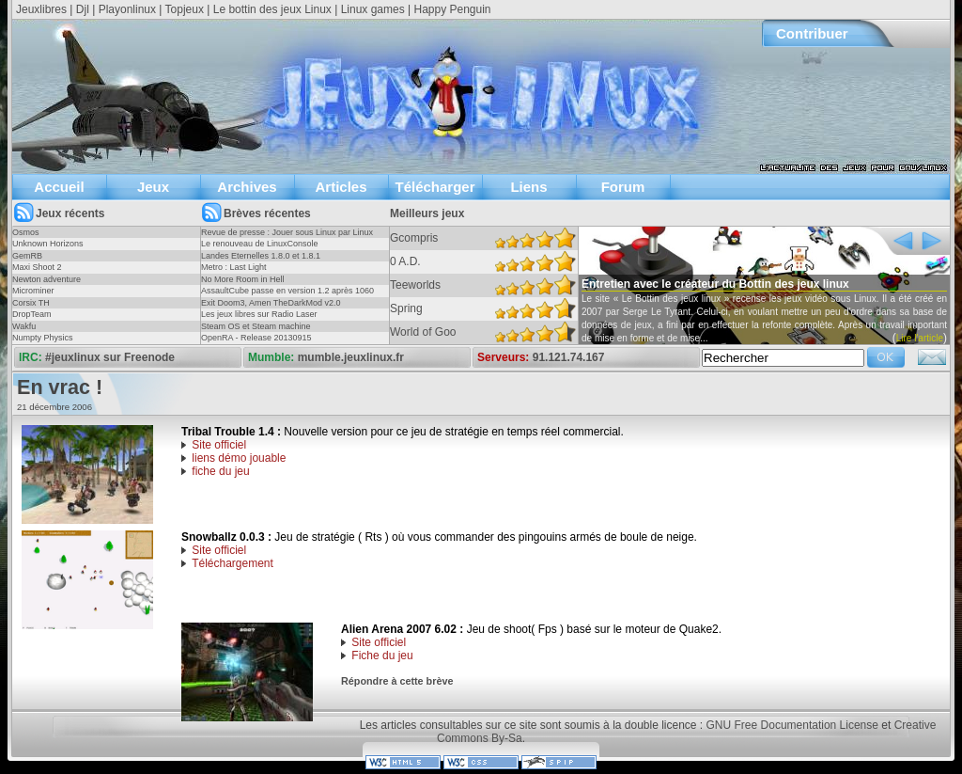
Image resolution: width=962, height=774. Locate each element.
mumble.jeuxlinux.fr (351, 357)
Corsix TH (31, 303)
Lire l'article (919, 338)
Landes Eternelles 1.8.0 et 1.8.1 (260, 256)
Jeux (153, 187)
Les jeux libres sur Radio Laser (259, 314)
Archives (246, 187)
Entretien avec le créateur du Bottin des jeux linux (715, 284)
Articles (340, 187)
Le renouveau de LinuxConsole (259, 243)
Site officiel (219, 444)
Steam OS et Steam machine (256, 326)
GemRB (27, 256)
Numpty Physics (42, 337)
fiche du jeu (220, 471)
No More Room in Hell (243, 279)
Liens (528, 187)
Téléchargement (232, 563)
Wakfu (24, 326)
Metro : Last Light (234, 267)
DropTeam (32, 314)
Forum (623, 187)
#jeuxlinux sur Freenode (110, 357)
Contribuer (812, 33)
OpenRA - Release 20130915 (256, 337)
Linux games (373, 9)
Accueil (59, 187)
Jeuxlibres (41, 9)
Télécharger (434, 187)
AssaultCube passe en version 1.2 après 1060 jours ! (287, 296)
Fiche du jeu (381, 655)
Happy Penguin (451, 9)
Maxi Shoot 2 (37, 267)
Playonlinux (127, 9)
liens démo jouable (239, 458)
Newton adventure (46, 279)
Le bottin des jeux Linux (272, 9)
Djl (82, 9)
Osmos (25, 232)
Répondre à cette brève (397, 681)
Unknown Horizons (48, 243)
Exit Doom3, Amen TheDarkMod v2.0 (270, 303)
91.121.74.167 (569, 357)
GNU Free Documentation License (792, 725)
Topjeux (184, 9)
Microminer (33, 290)
